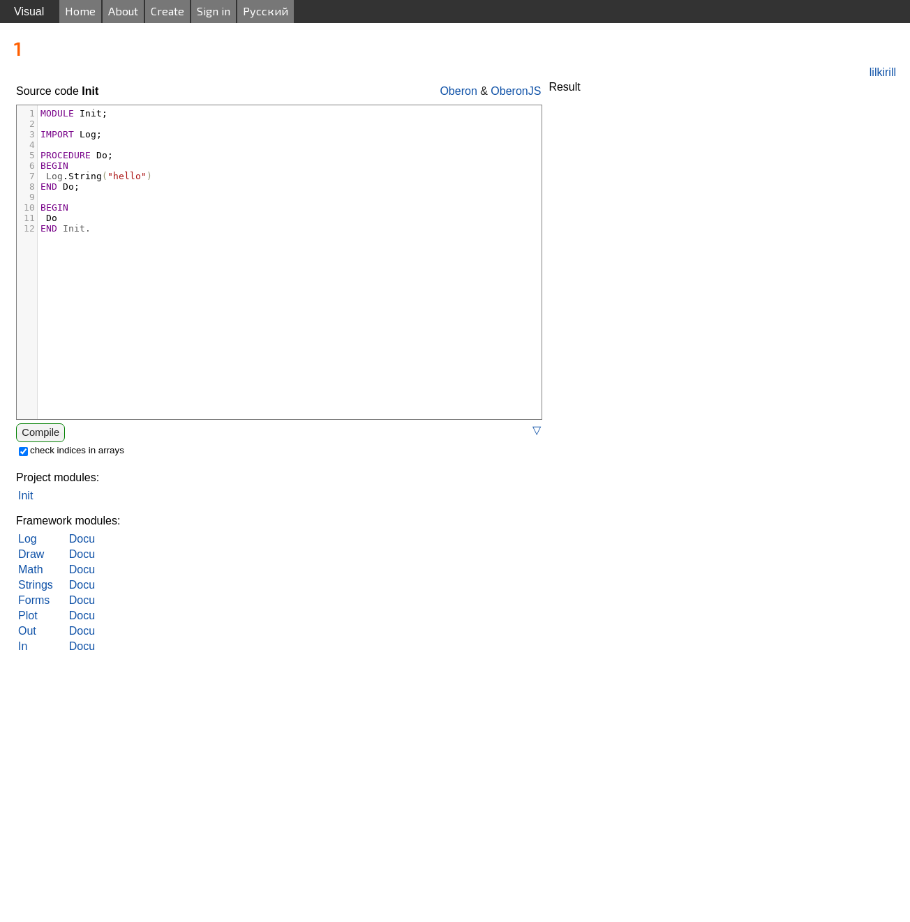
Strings (35, 585)
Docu (82, 539)
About (123, 10)
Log (27, 539)
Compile (40, 432)
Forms (34, 600)
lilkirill (883, 72)
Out (27, 631)
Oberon (458, 91)
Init (25, 495)
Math (30, 569)
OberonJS (516, 91)
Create (167, 10)
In (22, 646)
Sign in (213, 10)
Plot (28, 615)
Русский (265, 10)
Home (80, 10)
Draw (31, 554)
